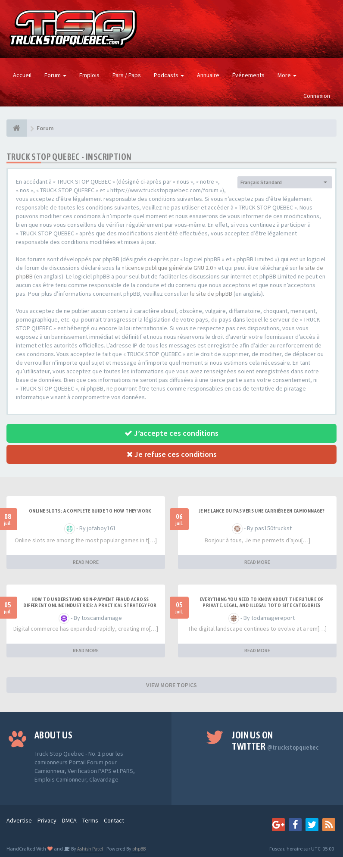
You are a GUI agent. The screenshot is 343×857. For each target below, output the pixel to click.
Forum (55, 75)
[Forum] (16, 128)
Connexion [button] (316, 96)
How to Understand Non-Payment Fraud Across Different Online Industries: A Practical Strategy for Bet (89, 605)
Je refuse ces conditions (172, 454)
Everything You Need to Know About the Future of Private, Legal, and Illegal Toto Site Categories (262, 602)
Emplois (89, 75)
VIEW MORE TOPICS (171, 685)
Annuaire (208, 75)
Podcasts (169, 75)
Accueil (22, 75)
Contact (114, 820)
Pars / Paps (126, 75)
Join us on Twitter (275, 740)
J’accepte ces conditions (171, 433)
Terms (90, 820)
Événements (248, 75)
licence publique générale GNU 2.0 (169, 268)
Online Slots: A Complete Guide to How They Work (90, 511)
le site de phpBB (211, 293)
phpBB (139, 848)
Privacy (46, 820)
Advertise (19, 820)
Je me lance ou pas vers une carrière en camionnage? (261, 511)
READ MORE (86, 562)
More (287, 75)
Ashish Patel (89, 848)
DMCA (69, 820)
